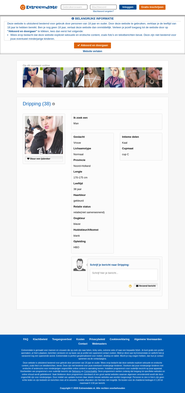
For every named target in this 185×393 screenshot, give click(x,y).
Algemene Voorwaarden (148, 339)
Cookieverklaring (119, 339)
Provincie (79, 160)
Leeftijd (78, 183)
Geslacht (79, 136)
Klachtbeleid (40, 339)
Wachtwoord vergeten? (103, 11)
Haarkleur (79, 194)
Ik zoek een (80, 117)
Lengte (77, 171)
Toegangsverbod (62, 339)
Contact (82, 343)
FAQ (25, 339)
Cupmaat (127, 148)
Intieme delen (130, 136)
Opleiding (79, 241)
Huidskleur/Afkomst (85, 229)
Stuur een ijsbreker (38, 158)
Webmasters (99, 343)
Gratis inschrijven (152, 7)
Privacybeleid (97, 339)
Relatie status (82, 206)
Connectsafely (90, 371)
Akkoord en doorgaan (92, 45)
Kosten (80, 339)
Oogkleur (79, 218)
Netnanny (76, 371)
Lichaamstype (82, 148)
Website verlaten (92, 51)
